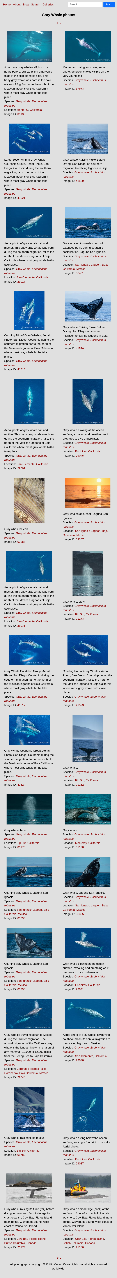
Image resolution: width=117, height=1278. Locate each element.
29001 (21, 468)
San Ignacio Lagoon (87, 264)
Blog (26, 4)
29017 (21, 281)
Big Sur (79, 614)
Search (35, 4)
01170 (21, 847)
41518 (21, 369)
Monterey (22, 109)
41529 (80, 180)
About (17, 4)
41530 (80, 348)
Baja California (28, 1073)
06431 (80, 273)
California (36, 109)
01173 (80, 618)
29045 (80, 455)
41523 (80, 705)
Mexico (80, 268)
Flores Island (37, 1238)
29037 (80, 1163)
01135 (21, 114)
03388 (21, 541)
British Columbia (14, 1243)
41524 (21, 784)
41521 (21, 197)
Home (7, 4)
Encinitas (81, 451)
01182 (80, 784)
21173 (21, 1247)
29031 (21, 625)
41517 (21, 705)
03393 (21, 918)
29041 (80, 989)
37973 (80, 88)
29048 (21, 1077)
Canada (31, 1243)
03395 (80, 914)
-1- (57, 23)
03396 (21, 989)
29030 (80, 1060)
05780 (21, 1154)
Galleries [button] (49, 4)
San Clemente (26, 277)
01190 (80, 847)
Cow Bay (22, 1238)
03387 (80, 539)
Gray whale (23, 101)
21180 (80, 1247)
